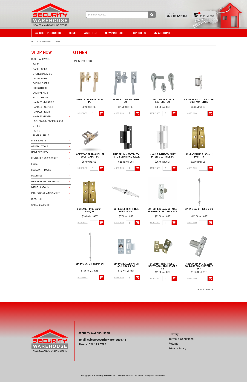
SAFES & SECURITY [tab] (41, 205)
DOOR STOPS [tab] (40, 88)
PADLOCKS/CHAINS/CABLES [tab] (45, 193)
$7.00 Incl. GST (126, 216)
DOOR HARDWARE (44, 42)
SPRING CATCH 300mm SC (199, 209)
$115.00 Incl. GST (126, 107)
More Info (82, 113)
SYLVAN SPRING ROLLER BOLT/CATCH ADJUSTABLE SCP (199, 266)
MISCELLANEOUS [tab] (40, 187)
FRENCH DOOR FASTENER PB (89, 100)
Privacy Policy (177, 348)
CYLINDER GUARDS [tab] (42, 74)
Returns (173, 343)
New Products (115, 33)
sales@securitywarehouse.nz (106, 339)
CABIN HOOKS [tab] (40, 69)
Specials (139, 33)
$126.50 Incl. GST (89, 271)
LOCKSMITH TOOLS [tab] (41, 170)
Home (72, 33)
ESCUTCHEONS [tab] (40, 97)
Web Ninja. (161, 376)
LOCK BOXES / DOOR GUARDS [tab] (48, 121)
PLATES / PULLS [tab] (41, 135)
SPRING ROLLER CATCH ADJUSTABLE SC (126, 265)
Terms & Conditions (181, 338)
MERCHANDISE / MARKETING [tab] (45, 181)
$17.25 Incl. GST (126, 271)
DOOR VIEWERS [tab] (41, 93)
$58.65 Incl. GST (199, 107)
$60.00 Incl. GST (162, 107)
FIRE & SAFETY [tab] (38, 140)
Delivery (174, 334)
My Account (162, 33)
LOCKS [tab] (34, 164)
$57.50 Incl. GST (90, 162)
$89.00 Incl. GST (90, 107)
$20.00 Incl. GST (90, 216)
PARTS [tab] (36, 130)
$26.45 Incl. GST (126, 162)
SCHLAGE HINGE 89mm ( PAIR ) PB (90, 210)
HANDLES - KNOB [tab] (41, 111)
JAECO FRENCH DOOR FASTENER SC (162, 100)
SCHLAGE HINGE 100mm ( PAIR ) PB (199, 155)
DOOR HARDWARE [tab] (40, 59)
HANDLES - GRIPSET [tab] (43, 107)
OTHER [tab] (36, 126)
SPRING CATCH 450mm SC (90, 264)
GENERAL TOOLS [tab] (39, 146)
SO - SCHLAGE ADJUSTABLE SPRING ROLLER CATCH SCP (163, 210)
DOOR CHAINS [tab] (40, 78)
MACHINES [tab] (36, 175)
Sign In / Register (177, 14)
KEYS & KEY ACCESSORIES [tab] (44, 158)
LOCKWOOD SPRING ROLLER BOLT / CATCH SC (90, 155)
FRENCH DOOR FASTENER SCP (126, 100)
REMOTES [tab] (36, 199)
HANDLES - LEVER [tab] (42, 116)
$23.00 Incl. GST (162, 216)
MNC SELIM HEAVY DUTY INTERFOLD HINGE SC (162, 155)
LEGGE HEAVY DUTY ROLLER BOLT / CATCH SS (199, 100)
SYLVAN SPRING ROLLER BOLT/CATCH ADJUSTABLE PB (162, 266)
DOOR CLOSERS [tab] (41, 83)
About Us (90, 33)
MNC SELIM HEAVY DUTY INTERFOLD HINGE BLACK (126, 155)
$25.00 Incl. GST (199, 162)
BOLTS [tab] (36, 64)
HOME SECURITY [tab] (39, 152)
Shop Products (50, 33)
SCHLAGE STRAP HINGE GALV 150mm (126, 210)
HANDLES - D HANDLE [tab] (43, 102)
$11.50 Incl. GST (162, 272)
